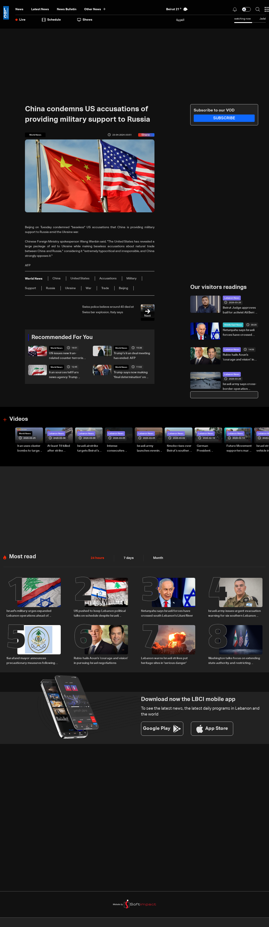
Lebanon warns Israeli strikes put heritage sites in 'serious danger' (164, 660)
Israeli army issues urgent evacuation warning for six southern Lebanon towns (234, 613)
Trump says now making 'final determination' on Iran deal (131, 375)
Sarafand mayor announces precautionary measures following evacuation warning (31, 660)
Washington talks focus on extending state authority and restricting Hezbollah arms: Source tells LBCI (234, 660)
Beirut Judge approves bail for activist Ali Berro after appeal (240, 310)
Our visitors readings (218, 287)
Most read (22, 556)
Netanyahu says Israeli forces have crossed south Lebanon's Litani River (238, 333)
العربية (180, 19)
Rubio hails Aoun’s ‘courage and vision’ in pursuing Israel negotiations (238, 357)
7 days (127, 557)
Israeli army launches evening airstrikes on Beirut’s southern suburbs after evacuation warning (149, 448)
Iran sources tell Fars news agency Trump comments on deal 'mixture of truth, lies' (64, 375)
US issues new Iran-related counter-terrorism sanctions (67, 356)
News (19, 9)
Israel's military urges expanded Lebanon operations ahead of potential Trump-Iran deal (29, 613)
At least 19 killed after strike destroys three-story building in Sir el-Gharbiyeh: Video (59, 448)
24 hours (97, 557)
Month (156, 557)
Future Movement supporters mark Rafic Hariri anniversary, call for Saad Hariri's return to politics (239, 448)
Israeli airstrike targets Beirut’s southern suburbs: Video (88, 448)
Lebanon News (231, 298)
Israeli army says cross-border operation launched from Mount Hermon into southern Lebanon (239, 386)
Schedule (51, 19)
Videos (18, 419)
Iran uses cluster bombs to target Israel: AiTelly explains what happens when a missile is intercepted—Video (29, 448)
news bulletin (66, 9)
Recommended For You (62, 337)
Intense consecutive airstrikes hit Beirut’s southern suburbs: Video (119, 448)
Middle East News (233, 325)
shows (84, 19)
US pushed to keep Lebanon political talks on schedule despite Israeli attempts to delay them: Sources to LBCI (100, 613)
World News (56, 348)
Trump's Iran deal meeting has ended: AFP (132, 356)
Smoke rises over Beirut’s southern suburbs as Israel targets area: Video (179, 448)
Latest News (40, 9)
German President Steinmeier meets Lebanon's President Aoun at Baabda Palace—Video (209, 448)
